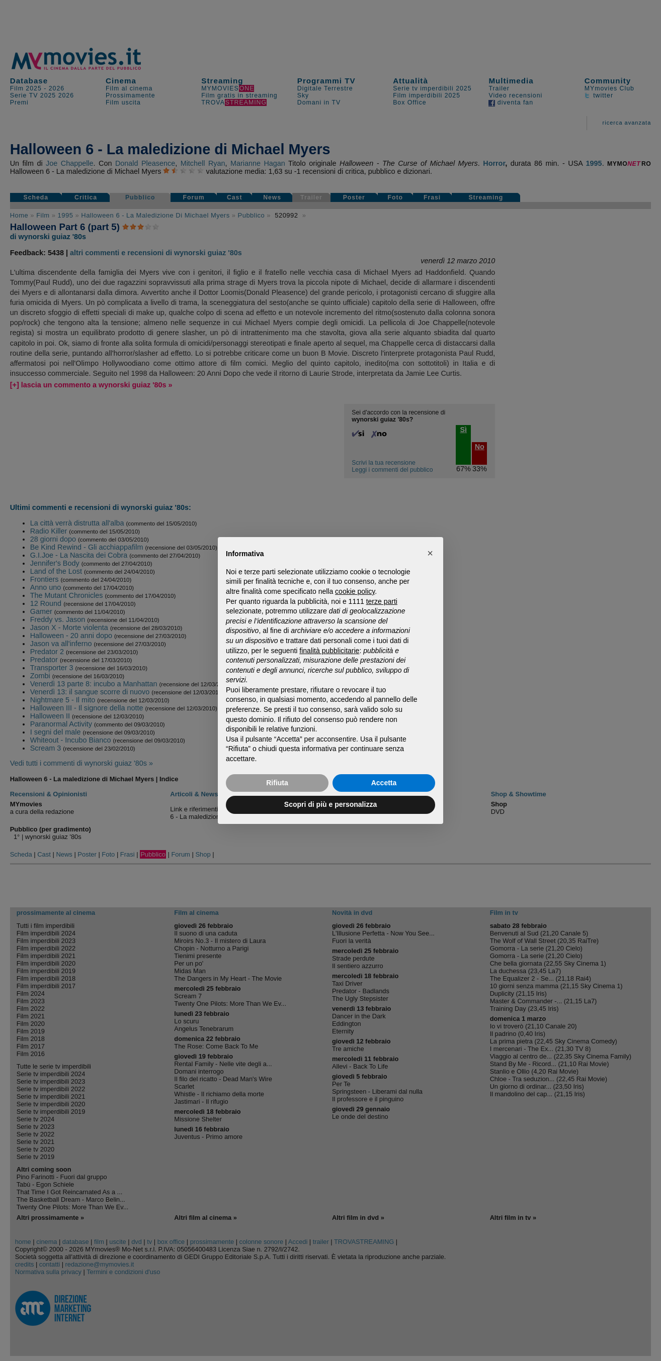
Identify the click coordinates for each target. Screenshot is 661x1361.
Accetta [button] (384, 783)
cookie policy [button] (355, 591)
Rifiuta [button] (277, 783)
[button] (430, 553)
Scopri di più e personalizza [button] (330, 804)
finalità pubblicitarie (329, 651)
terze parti (381, 601)
